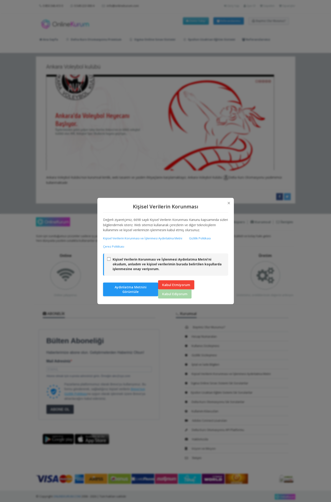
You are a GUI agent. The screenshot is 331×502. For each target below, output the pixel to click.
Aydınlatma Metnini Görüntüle (131, 289)
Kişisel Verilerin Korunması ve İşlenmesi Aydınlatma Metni (142, 238)
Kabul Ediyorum (174, 294)
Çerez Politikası (113, 246)
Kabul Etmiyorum (176, 284)
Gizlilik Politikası (200, 238)
